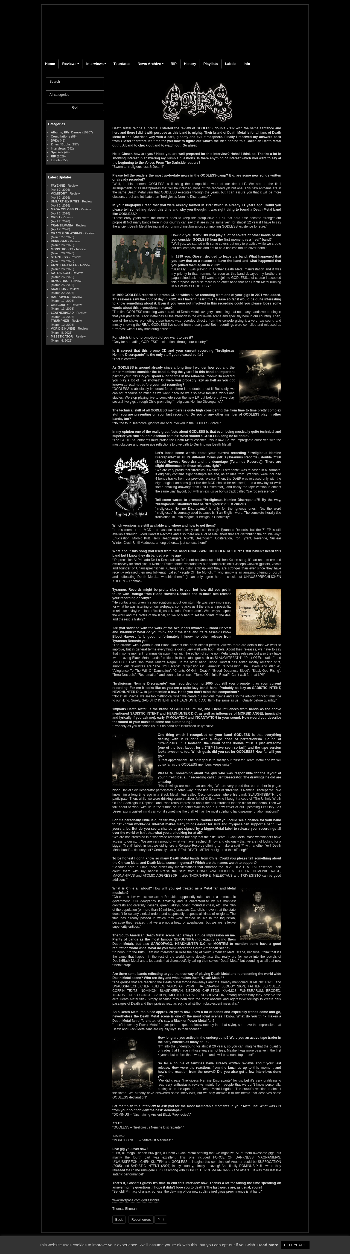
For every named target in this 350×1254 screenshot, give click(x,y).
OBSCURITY (60, 304)
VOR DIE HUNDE (63, 328)
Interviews (95, 64)
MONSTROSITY (62, 249)
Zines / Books (61, 144)
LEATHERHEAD (62, 312)
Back (119, 1220)
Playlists (210, 64)
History (190, 64)
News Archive (149, 64)
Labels (230, 64)
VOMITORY (59, 193)
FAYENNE (58, 185)
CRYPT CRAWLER (64, 265)
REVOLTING (59, 280)
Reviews (69, 64)
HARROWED (60, 296)
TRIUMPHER (60, 320)
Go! (75, 107)
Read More (267, 1245)
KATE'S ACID (60, 272)
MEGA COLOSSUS (64, 209)
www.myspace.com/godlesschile (135, 1200)
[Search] (75, 81)
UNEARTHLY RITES (65, 201)
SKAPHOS (58, 289)
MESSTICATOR (62, 336)
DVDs (55, 140)
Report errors (141, 1220)
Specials (57, 152)
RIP (174, 64)
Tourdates (121, 64)
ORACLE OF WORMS (66, 233)
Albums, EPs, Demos (66, 132)
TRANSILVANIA (62, 225)
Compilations (60, 136)
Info (247, 64)
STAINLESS (59, 257)
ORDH (55, 217)
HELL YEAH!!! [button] (295, 1245)
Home (50, 64)
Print (161, 1220)
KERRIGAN (59, 241)
